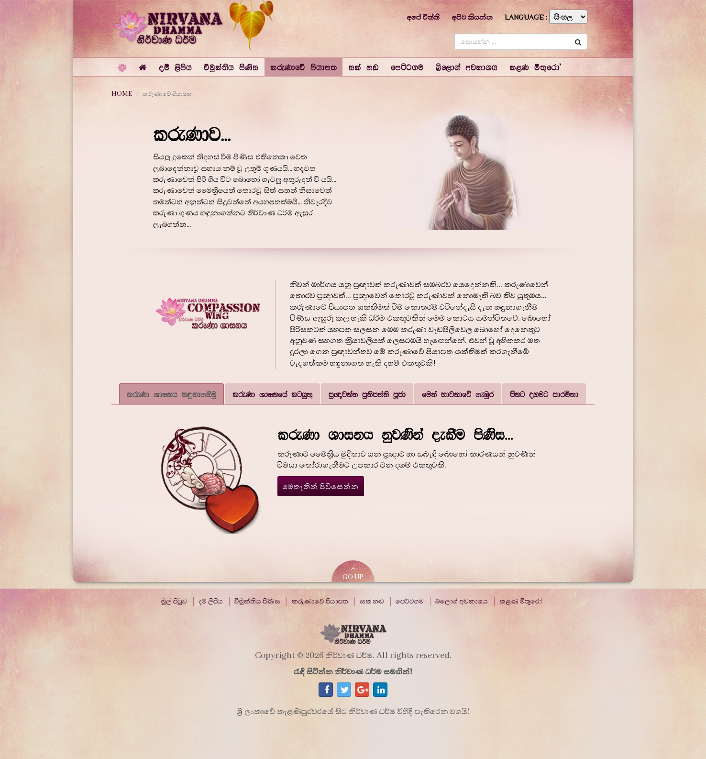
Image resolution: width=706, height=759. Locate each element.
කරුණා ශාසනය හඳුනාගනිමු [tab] (171, 394)
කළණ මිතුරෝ (520, 601)
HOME (121, 93)
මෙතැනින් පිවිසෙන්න (321, 486)
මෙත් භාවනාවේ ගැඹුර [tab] (458, 394)
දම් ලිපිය (211, 601)
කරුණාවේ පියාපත (320, 601)
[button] (175, 67)
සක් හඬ (372, 601)
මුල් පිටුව (174, 601)
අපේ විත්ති (423, 17)
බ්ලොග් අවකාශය (461, 601)
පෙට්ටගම (410, 601)
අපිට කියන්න (472, 17)
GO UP (353, 573)
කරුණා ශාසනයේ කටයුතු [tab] (272, 394)
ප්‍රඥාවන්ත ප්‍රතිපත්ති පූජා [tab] (367, 394)
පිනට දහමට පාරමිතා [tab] (544, 394)
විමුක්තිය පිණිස (257, 601)
